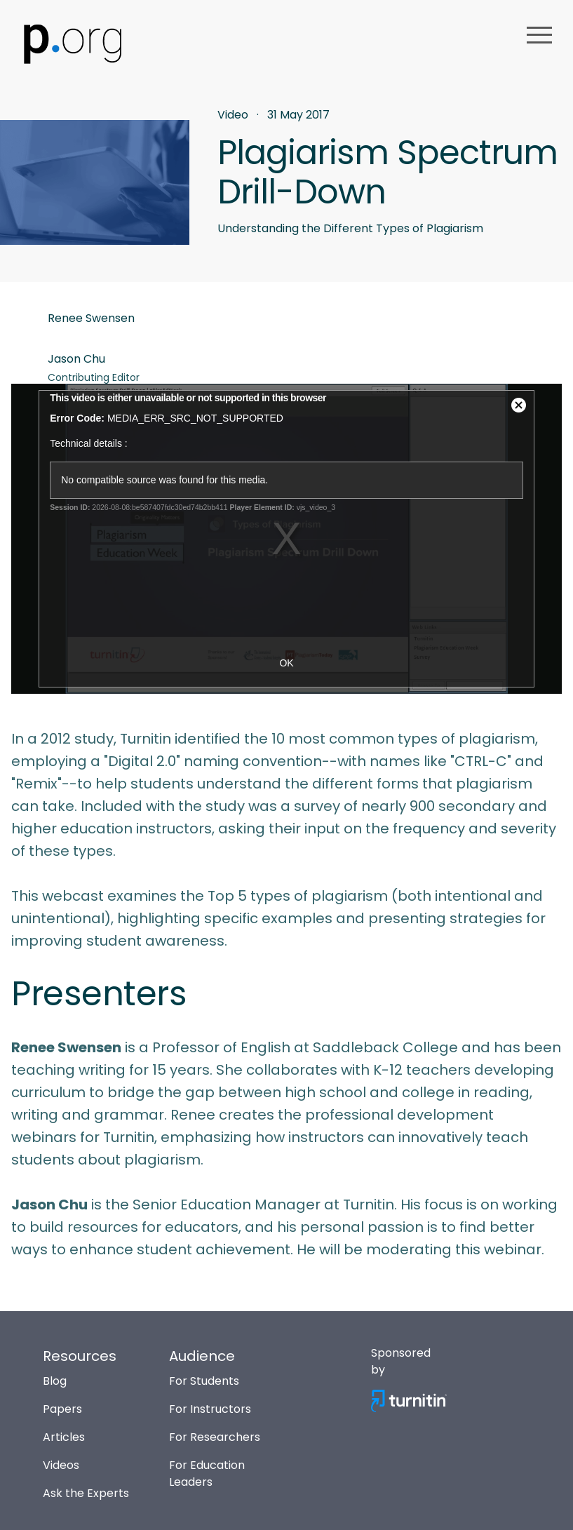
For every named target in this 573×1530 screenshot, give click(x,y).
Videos (61, 1465)
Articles (64, 1437)
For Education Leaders (207, 1473)
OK (286, 663)
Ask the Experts (86, 1493)
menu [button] (539, 35)
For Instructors (210, 1409)
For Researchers (214, 1437)
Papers (62, 1409)
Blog (55, 1381)
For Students (204, 1381)
